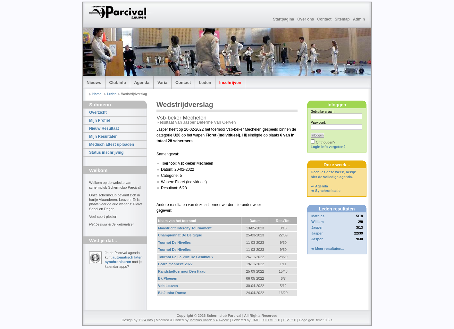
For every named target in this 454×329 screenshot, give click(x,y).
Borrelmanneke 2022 (175, 264)
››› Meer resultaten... (327, 249)
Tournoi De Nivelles (174, 242)
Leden (205, 82)
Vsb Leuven (168, 286)
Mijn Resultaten (103, 136)
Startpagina (283, 19)
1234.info (145, 320)
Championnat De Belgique (180, 235)
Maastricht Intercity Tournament (185, 228)
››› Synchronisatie (325, 191)
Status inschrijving (106, 152)
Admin (359, 19)
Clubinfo (117, 82)
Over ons (305, 19)
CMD (255, 320)
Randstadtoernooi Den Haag (182, 271)
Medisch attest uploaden (111, 144)
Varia (162, 82)
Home (96, 94)
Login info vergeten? (328, 147)
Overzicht (98, 112)
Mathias (317, 216)
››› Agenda (319, 186)
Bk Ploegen (167, 278)
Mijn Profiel (99, 120)
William (317, 222)
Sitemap (342, 19)
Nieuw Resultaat (104, 128)
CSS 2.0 (289, 320)
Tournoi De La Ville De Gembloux (186, 257)
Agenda (141, 82)
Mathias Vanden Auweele (209, 320)
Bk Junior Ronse (172, 293)
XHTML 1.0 (271, 320)
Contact (324, 19)
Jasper (317, 227)
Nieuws (94, 82)
